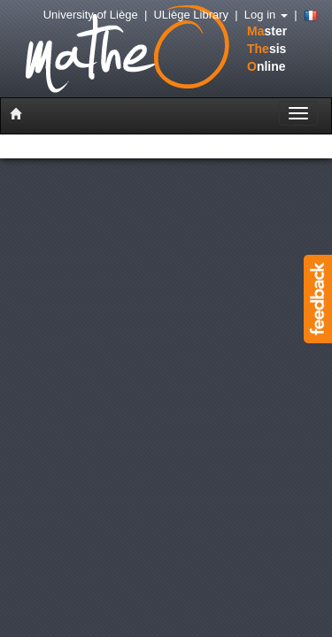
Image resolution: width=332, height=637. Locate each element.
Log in (266, 14)
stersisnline (136, 50)
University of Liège (90, 14)
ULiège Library (190, 14)
